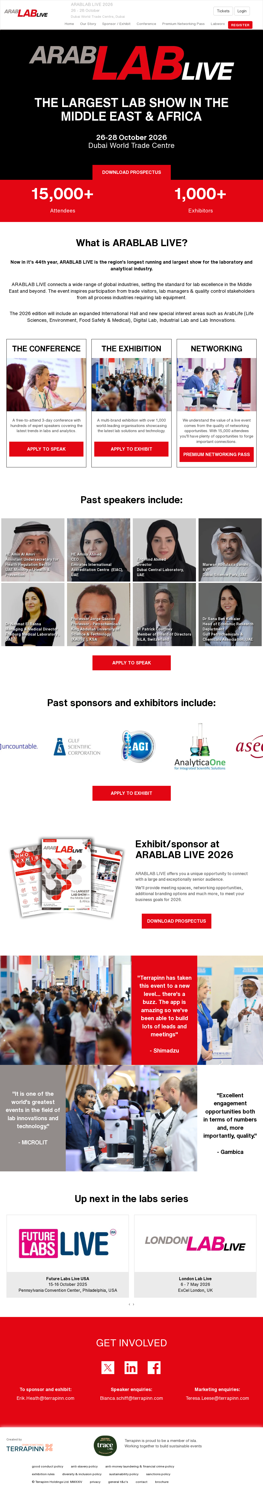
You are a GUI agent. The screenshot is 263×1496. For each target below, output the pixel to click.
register (240, 25)
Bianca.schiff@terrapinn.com (131, 1398)
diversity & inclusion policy (81, 1474)
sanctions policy (158, 1474)
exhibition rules (43, 1474)
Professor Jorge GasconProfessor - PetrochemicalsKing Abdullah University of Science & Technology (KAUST (96, 629)
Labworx (218, 23)
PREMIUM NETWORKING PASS (216, 454)
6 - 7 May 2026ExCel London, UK (195, 1285)
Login (242, 11)
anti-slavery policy (84, 1466)
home (69, 23)
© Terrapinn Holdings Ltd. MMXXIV (57, 1481)
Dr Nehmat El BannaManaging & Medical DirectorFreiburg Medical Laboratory (32, 629)
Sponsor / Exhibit (116, 23)
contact (141, 1481)
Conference (146, 23)
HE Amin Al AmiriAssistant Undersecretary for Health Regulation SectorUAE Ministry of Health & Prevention (32, 565)
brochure (161, 1481)
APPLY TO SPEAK (46, 449)
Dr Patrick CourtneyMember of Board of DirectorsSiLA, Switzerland (164, 634)
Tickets (223, 11)
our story (88, 23)
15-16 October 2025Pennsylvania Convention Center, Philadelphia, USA (67, 1285)
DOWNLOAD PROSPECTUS (131, 172)
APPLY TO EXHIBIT (131, 449)
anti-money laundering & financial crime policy (139, 1466)
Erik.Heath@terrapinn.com (45, 1398)
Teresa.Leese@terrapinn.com (217, 1398)
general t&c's (118, 1481)
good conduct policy (47, 1466)
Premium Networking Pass (183, 23)
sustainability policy (123, 1474)
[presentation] (129, 1304)
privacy (95, 1481)
